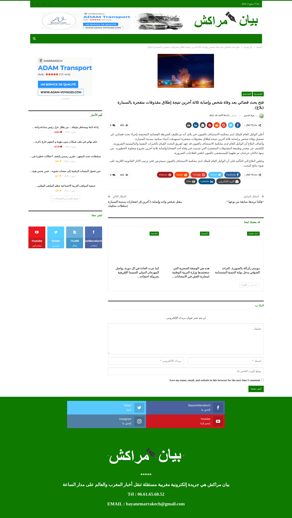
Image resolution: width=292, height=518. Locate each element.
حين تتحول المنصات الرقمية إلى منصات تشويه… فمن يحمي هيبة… (65, 171)
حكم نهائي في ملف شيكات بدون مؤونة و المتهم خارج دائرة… (65, 141)
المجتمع (247, 94)
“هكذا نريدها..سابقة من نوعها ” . (244, 201)
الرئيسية (258, 94)
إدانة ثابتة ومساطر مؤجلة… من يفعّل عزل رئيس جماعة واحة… (65, 127)
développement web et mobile (43, 511)
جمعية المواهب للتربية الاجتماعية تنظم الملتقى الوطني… (65, 185)
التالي (244, 284)
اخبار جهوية (253, 233)
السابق (254, 284)
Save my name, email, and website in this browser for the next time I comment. (214, 380)
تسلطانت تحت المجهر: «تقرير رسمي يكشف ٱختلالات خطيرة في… (65, 156)
